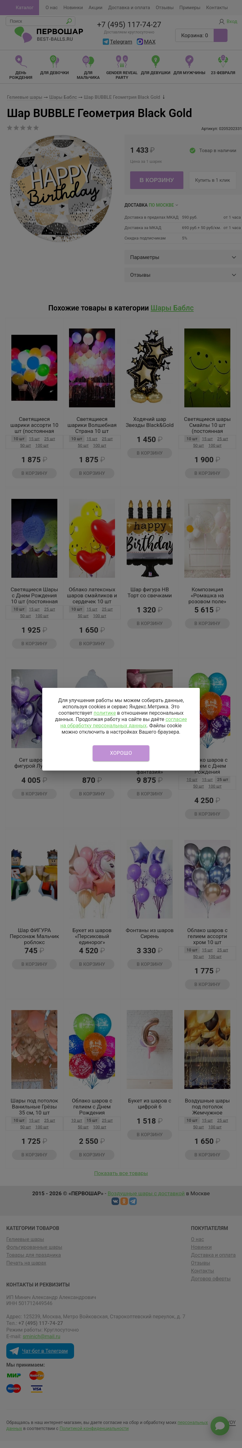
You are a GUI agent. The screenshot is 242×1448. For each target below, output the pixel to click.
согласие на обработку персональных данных (123, 722)
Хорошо (121, 753)
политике (105, 713)
